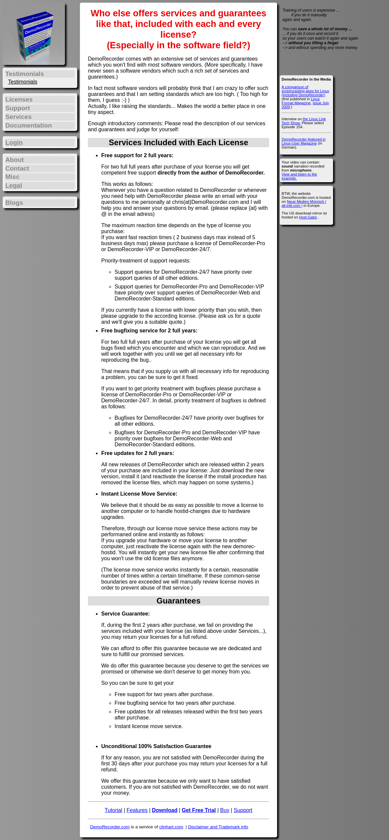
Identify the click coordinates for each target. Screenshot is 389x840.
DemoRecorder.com (110, 826)
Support (243, 810)
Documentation (28, 125)
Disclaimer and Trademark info (218, 826)
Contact (17, 168)
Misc (12, 176)
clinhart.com (171, 826)
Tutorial (113, 810)
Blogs (14, 202)
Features (137, 810)
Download (164, 810)
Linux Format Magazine (301, 101)
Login (14, 142)
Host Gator (308, 217)
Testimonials (22, 82)
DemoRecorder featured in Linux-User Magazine (304, 141)
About (14, 159)
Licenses (19, 99)
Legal (13, 185)
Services (18, 116)
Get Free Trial (199, 810)
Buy (224, 810)
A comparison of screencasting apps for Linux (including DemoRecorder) (305, 91)
